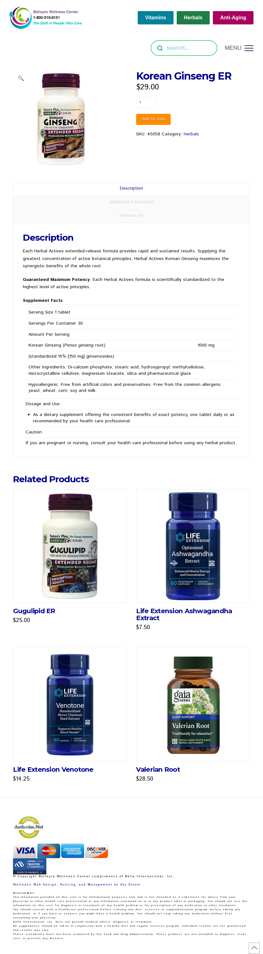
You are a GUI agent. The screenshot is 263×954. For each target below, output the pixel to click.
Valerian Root (158, 769)
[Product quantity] (146, 102)
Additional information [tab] (131, 202)
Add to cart (153, 119)
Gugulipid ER (34, 611)
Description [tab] (131, 188)
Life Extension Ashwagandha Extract (184, 614)
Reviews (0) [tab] (131, 215)
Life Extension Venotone (53, 769)
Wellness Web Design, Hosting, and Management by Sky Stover (77, 884)
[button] (239, 48)
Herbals (191, 134)
